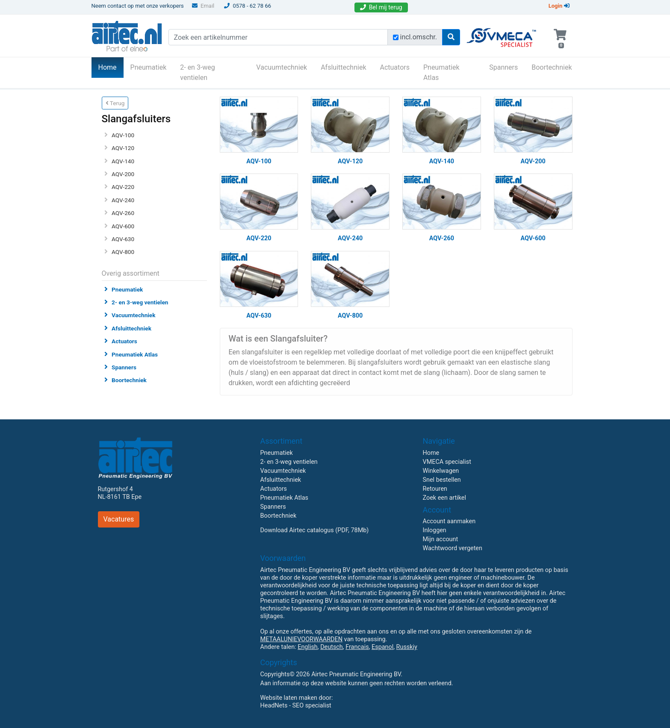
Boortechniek (551, 67)
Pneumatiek (148, 67)
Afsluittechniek (343, 67)
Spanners (503, 67)
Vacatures (118, 519)
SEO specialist (311, 705)
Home (111, 66)
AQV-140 (123, 161)
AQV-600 (123, 226)
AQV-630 (123, 239)
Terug (115, 103)
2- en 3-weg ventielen (197, 72)
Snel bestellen (442, 479)
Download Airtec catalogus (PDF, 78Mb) (314, 530)
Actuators (395, 67)
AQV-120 (123, 147)
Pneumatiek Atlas (441, 72)
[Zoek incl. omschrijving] (395, 37)
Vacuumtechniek (281, 67)
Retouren (435, 488)
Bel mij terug (381, 7)
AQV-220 (123, 186)
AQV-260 (123, 212)
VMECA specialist (447, 462)
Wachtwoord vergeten (452, 548)
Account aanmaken (449, 521)
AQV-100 (123, 135)
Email (203, 6)
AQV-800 (123, 251)
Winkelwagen (441, 471)
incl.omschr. (418, 37)
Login (559, 6)
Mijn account (440, 539)
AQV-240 (123, 200)
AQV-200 (123, 174)
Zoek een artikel (444, 497)
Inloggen (434, 530)
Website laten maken (288, 697)
